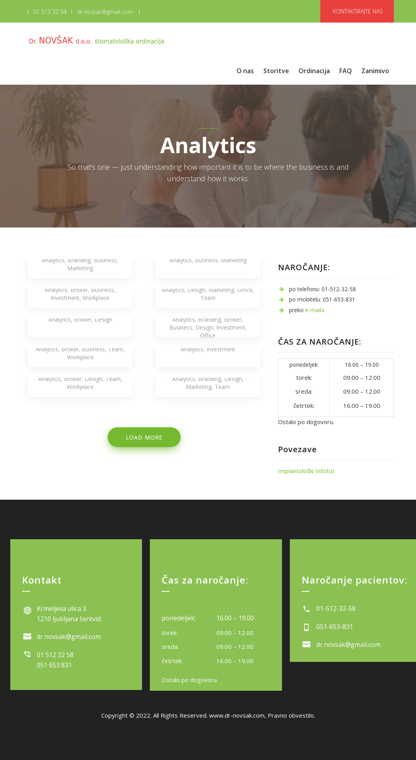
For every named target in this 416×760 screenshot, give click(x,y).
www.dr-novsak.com (237, 715)
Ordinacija (314, 70)
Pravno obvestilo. (291, 715)
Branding (79, 260)
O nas (245, 70)
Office (245, 290)
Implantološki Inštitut (306, 471)
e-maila (314, 310)
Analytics (53, 260)
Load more (144, 437)
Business (105, 260)
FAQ (345, 70)
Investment (65, 297)
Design (196, 290)
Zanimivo (375, 70)
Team (208, 297)
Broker (79, 290)
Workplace (96, 297)
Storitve (276, 70)
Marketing (80, 268)
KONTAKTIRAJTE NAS (358, 11)
